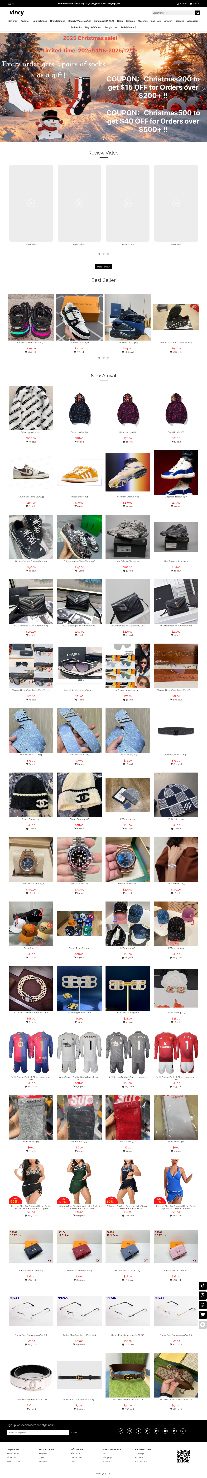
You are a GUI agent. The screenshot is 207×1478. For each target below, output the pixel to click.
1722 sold (176, 1344)
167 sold (127, 828)
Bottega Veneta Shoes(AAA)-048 (79, 561)
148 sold (176, 828)
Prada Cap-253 (31, 948)
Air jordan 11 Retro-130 (176, 497)
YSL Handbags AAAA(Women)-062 (127, 625)
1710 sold (128, 1280)
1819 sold (128, 352)
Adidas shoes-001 (79, 497)
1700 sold (176, 1215)
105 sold (176, 506)
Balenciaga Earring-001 (127, 1012)
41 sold (128, 1151)
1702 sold (31, 1086)
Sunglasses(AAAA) (104, 21)
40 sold (79, 506)
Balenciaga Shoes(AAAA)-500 (31, 342)
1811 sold (176, 764)
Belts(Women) (128, 27)
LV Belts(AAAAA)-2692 (128, 754)
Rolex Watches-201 (79, 883)
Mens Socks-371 (176, 1141)
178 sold (31, 828)
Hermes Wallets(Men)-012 (176, 1270)
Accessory (192, 21)
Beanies (130, 21)
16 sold (176, 571)
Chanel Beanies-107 (31, 819)
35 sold (176, 635)
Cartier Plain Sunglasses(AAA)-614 (79, 1335)
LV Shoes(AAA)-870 (79, 342)
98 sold (31, 893)
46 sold (176, 1022)
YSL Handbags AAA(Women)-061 (176, 625)
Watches (143, 21)
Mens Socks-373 (79, 1141)
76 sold (128, 764)
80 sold (79, 764)
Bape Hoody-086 (176, 432)
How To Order (13, 1461)
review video (31, 244)
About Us (75, 1453)
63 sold (31, 506)
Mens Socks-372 (128, 1141)
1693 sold (79, 1409)
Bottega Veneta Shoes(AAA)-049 (31, 561)
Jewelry (168, 21)
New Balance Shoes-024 (176, 561)
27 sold (79, 635)
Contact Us (76, 1457)
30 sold (128, 571)
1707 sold (31, 1215)
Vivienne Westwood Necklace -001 (31, 1012)
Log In (42, 1457)
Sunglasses (111, 27)
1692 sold (128, 1086)
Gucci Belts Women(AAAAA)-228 (128, 1399)
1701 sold (176, 1409)
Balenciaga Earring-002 (79, 1012)
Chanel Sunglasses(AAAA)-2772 (79, 690)
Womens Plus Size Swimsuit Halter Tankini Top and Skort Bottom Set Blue (176, 1207)
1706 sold (128, 1409)
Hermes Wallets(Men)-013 (127, 1270)
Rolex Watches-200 (127, 883)
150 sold (176, 1151)
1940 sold (31, 352)
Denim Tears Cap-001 (79, 948)
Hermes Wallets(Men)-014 (79, 1270)
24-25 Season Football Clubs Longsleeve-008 (31, 1078)
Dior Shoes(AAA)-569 (128, 342)
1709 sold (176, 957)
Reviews (13, 21)
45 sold (31, 442)
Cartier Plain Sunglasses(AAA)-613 (127, 1335)
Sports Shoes (40, 21)
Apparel (25, 21)
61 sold (31, 571)
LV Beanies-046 (175, 819)
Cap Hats (156, 21)
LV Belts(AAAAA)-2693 (79, 754)
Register (43, 1453)
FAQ (105, 1453)
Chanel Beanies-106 (79, 819)
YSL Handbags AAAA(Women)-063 (79, 625)
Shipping (107, 1457)
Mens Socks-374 (31, 1141)
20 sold (31, 957)
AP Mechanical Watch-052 (31, 883)
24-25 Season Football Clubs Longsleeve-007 (79, 1078)
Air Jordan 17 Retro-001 (127, 497)
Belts (120, 21)
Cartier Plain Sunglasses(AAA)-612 (176, 1335)
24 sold (128, 442)
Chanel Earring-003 (176, 1012)
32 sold (128, 1022)
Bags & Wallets (93, 27)
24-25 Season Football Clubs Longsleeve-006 (128, 1078)
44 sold (79, 700)
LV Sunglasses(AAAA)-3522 (128, 690)
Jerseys (180, 21)
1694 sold (79, 1215)
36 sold (79, 442)
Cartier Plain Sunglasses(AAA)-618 (31, 1335)
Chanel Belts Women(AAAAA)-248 (30, 1399)
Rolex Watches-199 (176, 883)
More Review (103, 267)
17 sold (176, 442)
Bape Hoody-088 (79, 432)
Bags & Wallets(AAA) (79, 21)
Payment (107, 1461)
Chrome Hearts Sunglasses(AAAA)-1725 (31, 690)
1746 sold (176, 700)
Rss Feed (139, 1457)
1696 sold (176, 1280)
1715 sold (127, 957)
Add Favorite (141, 1461)
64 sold (79, 1151)
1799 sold (176, 352)
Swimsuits (76, 27)
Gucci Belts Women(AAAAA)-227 (176, 1399)
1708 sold (128, 1215)
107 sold (127, 893)
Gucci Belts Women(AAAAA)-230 (79, 1399)
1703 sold (79, 1086)
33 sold (31, 635)
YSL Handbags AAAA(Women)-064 (31, 625)
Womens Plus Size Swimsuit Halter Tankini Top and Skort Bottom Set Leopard (31, 1207)
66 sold (79, 828)
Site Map (139, 1453)
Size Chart (12, 1457)
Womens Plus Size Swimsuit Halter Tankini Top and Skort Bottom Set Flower (127, 1207)
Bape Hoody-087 (127, 432)
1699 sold (176, 1086)
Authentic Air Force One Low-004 (176, 342)
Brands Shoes (57, 21)
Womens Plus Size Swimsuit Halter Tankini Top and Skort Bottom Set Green (79, 1207)
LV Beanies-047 (127, 819)
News (74, 1461)
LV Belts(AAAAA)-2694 (31, 754)
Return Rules (13, 1453)
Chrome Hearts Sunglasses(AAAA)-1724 (176, 690)
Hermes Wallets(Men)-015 (31, 1270)
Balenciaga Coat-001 (31, 432)
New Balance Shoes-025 (128, 561)
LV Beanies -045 (176, 948)
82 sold (31, 764)
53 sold (128, 506)
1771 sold (79, 352)
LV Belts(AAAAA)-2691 (176, 754)
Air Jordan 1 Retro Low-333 (31, 497)
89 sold (79, 957)
